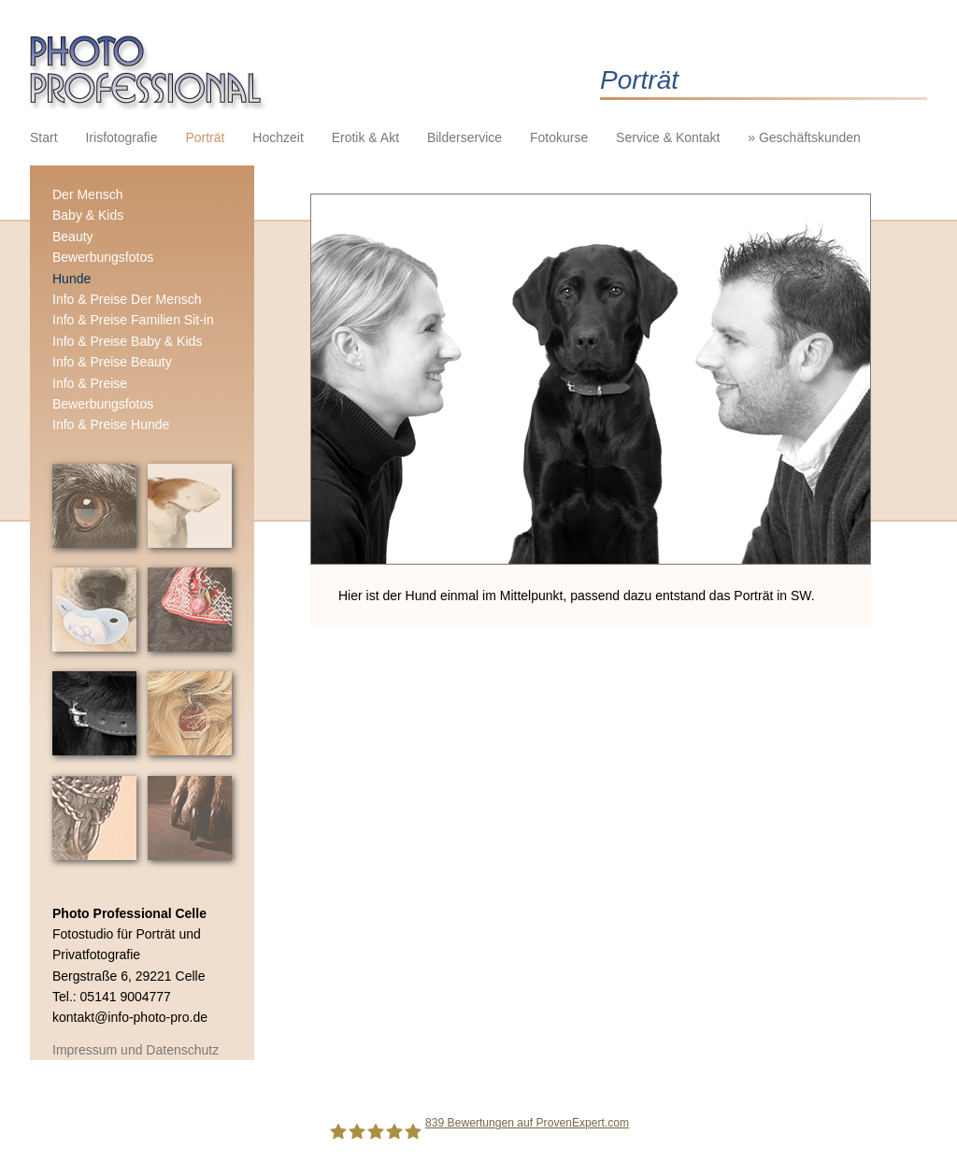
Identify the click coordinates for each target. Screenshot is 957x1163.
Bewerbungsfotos (102, 257)
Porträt (204, 137)
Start (44, 137)
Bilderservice (464, 137)
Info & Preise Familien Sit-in (133, 319)
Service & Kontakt (668, 137)
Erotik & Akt (365, 137)
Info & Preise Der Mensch (127, 299)
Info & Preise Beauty (112, 361)
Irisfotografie (121, 137)
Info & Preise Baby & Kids (127, 341)
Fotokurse (559, 137)
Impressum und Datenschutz (135, 1049)
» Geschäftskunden (804, 137)
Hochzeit (277, 137)
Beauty (72, 236)
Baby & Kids (87, 215)
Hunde (71, 278)
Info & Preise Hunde (110, 424)
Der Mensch (87, 194)
